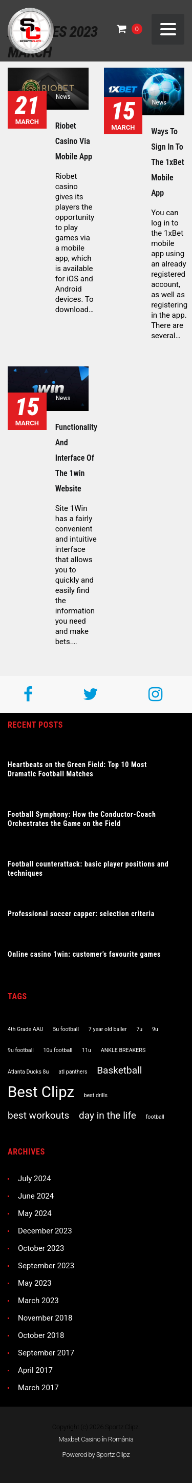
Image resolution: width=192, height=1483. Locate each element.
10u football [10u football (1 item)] (58, 1050)
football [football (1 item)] (155, 1117)
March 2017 (38, 1387)
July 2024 (34, 1178)
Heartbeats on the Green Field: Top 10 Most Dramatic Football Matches (77, 769)
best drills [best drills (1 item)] (96, 1095)
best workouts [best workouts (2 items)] (38, 1115)
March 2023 (38, 1300)
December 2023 (45, 1230)
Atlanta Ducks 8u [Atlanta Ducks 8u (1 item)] (28, 1071)
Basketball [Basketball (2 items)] (119, 1070)
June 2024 (36, 1196)
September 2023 (46, 1265)
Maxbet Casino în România (96, 1439)
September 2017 (46, 1352)
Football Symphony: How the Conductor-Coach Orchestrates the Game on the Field (82, 819)
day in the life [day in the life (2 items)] (107, 1115)
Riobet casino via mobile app (73, 141)
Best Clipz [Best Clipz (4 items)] (41, 1092)
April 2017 (35, 1370)
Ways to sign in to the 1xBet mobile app (167, 162)
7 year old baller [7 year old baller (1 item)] (108, 1029)
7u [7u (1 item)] (139, 1029)
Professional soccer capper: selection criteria (81, 914)
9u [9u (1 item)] (155, 1029)
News (63, 96)
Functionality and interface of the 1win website (76, 457)
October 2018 (41, 1335)
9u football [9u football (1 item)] (21, 1050)
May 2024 (35, 1213)
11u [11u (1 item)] (86, 1050)
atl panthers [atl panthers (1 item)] (72, 1071)
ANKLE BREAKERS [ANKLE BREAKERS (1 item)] (123, 1050)
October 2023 (41, 1248)
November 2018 (45, 1318)
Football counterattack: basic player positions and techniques (88, 868)
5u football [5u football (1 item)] (66, 1029)
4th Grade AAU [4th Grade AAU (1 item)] (25, 1029)
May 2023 (35, 1283)
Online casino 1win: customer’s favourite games (84, 954)
